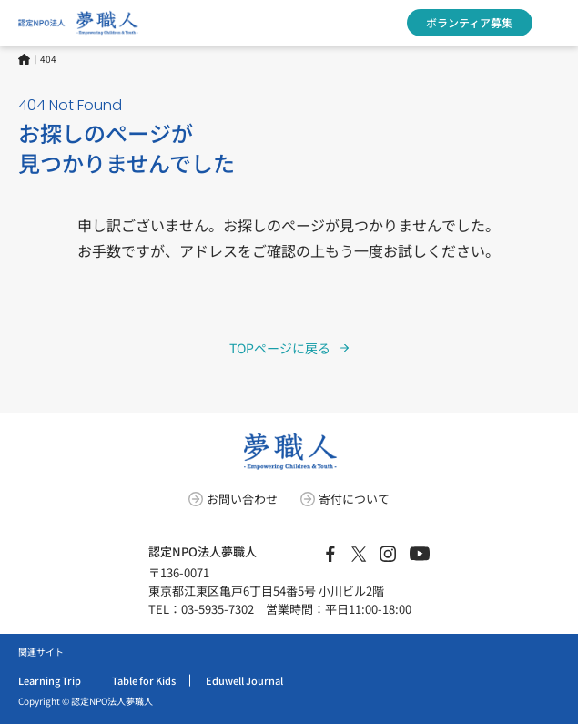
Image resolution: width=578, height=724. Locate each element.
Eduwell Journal (244, 680)
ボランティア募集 (469, 22)
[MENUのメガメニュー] (555, 23)
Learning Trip (49, 680)
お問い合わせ (242, 498)
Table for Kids (144, 680)
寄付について (354, 498)
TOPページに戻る (279, 348)
